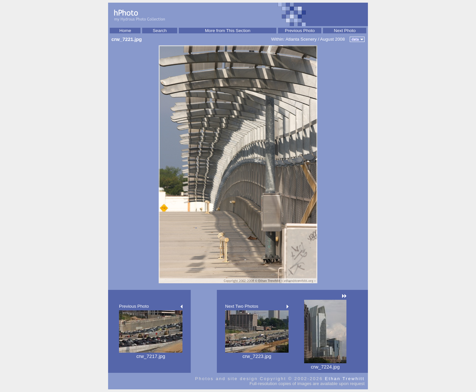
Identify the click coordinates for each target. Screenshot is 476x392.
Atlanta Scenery (301, 39)
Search (160, 30)
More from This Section (228, 30)
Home (125, 30)
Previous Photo (300, 30)
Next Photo (345, 30)
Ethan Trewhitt (345, 378)
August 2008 (332, 39)
